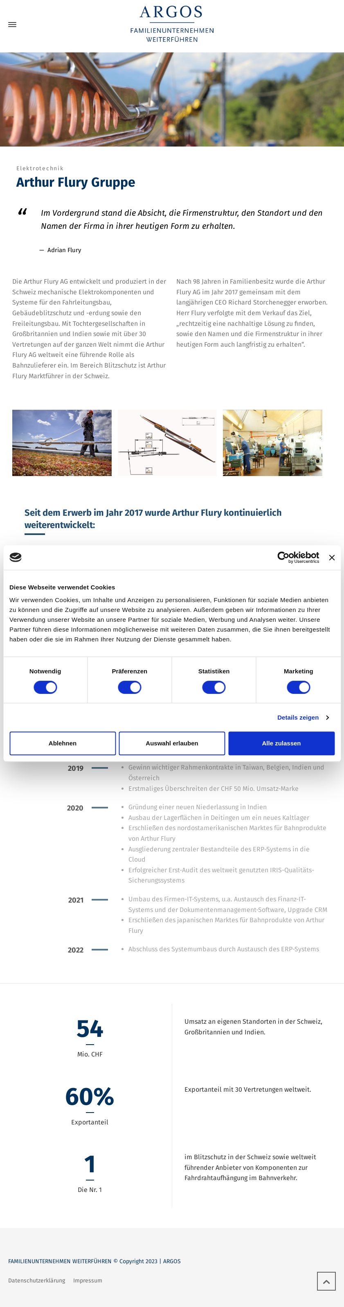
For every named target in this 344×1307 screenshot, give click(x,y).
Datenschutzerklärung (36, 1280)
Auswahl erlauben (172, 743)
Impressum (87, 1280)
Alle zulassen (281, 743)
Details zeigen (298, 717)
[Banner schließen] (332, 557)
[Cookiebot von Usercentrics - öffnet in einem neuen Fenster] (283, 557)
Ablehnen (62, 743)
